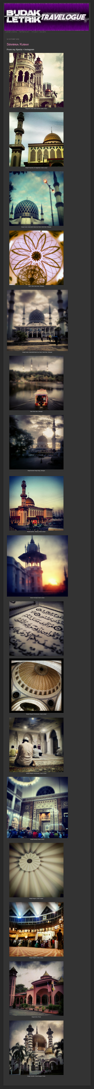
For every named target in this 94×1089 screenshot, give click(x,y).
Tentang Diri (24, 32)
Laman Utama (11, 32)
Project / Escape (39, 32)
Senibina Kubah (18, 44)
